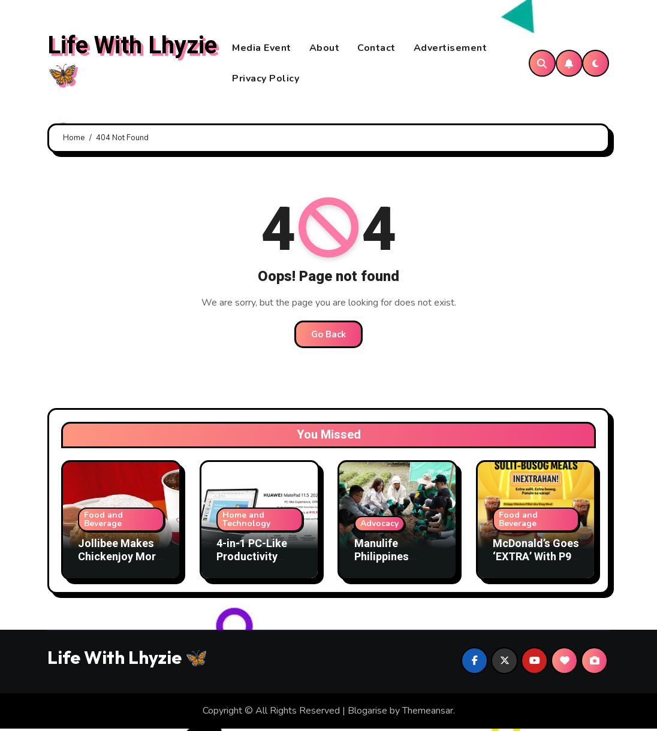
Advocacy (379, 525)
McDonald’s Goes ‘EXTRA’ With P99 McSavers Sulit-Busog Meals (536, 565)
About (324, 49)
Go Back (328, 337)
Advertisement (450, 49)
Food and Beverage (103, 521)
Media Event (261, 49)
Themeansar (427, 713)
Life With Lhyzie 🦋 (132, 61)
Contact (376, 49)
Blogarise (367, 713)
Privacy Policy (265, 79)
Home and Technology (246, 521)
